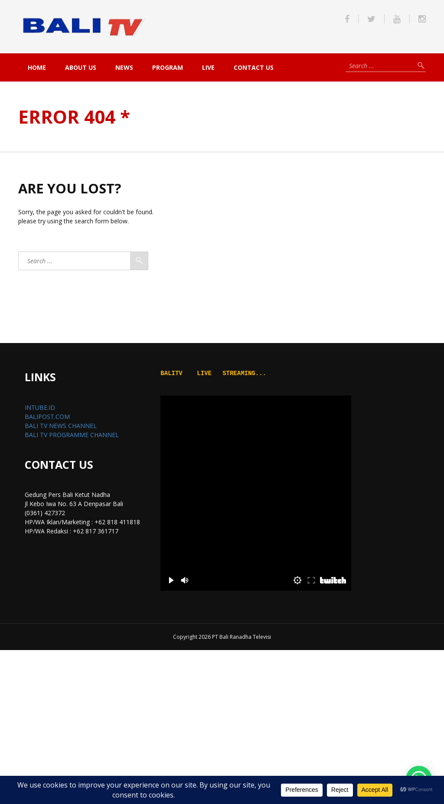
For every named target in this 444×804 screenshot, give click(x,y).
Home (37, 67)
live (208, 67)
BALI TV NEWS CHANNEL (61, 426)
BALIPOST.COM (47, 416)
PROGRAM (167, 67)
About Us (80, 67)
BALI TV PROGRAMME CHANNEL (72, 435)
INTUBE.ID (40, 407)
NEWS (124, 67)
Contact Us (254, 67)
